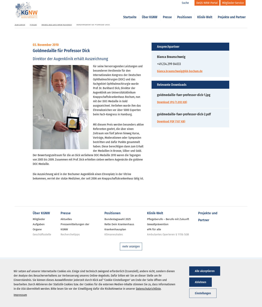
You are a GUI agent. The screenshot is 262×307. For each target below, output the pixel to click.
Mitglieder (39, 219)
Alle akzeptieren (205, 271)
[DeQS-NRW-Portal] (206, 3)
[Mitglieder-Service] (233, 3)
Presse (167, 13)
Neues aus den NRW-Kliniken (56, 24)
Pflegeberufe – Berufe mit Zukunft (168, 219)
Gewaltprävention (157, 224)
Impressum (20, 295)
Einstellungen (203, 293)
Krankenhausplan (115, 229)
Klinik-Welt (204, 13)
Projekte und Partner (232, 13)
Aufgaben (39, 224)
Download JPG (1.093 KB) (172, 102)
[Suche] (187, 3)
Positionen (184, 13)
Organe (37, 229)
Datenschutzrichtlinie (148, 288)
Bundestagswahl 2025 (117, 219)
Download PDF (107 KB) (171, 121)
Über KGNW (149, 13)
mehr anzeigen (131, 246)
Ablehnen (200, 282)
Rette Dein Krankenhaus (119, 224)
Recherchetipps (70, 234)
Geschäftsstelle (42, 234)
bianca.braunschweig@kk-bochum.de (180, 71)
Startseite (129, 13)
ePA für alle (154, 229)
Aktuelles (66, 219)
